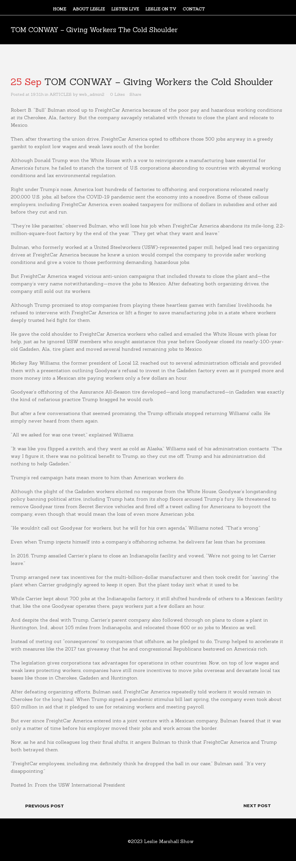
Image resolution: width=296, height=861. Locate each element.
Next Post (257, 805)
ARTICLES (60, 94)
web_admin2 (91, 94)
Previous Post (44, 806)
